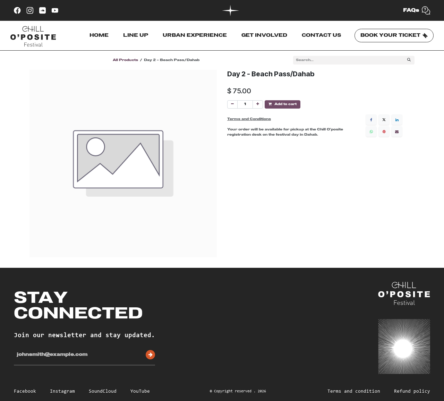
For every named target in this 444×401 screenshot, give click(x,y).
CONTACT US (321, 35)
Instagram (62, 391)
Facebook (25, 391)
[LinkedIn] (397, 119)
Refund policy (412, 391)
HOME (99, 35)
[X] (384, 119)
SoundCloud (103, 391)
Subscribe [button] (150, 354)
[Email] (397, 131)
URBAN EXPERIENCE (195, 35)
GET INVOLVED (264, 35)
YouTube (140, 391)
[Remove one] (232, 104)
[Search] (409, 60)
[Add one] (258, 104)
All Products (125, 60)
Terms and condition (353, 391)
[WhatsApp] (371, 131)
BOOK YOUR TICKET (394, 36)
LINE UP (135, 35)
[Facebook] (371, 119)
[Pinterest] (384, 131)
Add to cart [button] (282, 104)
